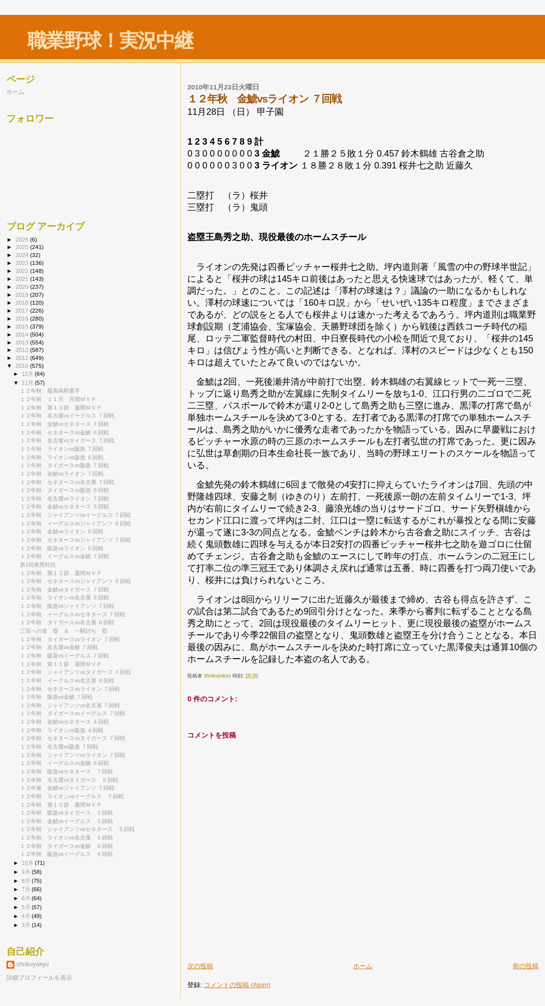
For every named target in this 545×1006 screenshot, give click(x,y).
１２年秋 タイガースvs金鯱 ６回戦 (66, 846)
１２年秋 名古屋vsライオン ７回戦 (64, 499)
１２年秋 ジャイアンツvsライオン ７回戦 (72, 755)
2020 (22, 286)
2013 (22, 342)
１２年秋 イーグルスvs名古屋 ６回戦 (67, 680)
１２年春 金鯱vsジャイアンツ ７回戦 (67, 788)
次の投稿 (200, 966)
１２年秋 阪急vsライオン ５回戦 (61, 548)
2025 (22, 247)
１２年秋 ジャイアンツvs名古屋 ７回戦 (70, 705)
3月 (27, 925)
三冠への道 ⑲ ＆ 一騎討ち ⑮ (63, 631)
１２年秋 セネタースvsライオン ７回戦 (70, 689)
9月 (27, 872)
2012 (22, 349)
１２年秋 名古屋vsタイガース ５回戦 (69, 780)
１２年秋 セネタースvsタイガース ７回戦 (72, 738)
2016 (22, 318)
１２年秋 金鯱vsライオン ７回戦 (61, 474)
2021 (22, 278)
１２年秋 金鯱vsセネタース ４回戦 (64, 722)
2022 (22, 270)
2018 (22, 302)
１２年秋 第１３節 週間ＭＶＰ (61, 408)
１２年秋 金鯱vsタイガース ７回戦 (64, 589)
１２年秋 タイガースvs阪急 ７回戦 (64, 465)
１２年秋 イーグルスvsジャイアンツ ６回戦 (75, 523)
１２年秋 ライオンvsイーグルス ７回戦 (72, 796)
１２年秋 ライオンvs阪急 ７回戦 (61, 449)
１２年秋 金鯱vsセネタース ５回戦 (64, 506)
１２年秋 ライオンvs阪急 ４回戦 (61, 730)
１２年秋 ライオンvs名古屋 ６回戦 (64, 597)
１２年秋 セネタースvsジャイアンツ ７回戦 (75, 540)
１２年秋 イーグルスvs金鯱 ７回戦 (64, 556)
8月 (27, 881)
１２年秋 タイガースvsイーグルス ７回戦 (72, 713)
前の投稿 (526, 966)
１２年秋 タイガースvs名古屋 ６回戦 (67, 622)
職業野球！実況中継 (110, 40)
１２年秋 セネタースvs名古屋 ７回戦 (67, 482)
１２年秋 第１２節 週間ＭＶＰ (61, 573)
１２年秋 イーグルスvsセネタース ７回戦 (72, 614)
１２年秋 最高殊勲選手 (50, 391)
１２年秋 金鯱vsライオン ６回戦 (61, 531)
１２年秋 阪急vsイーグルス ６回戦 (66, 854)
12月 (28, 374)
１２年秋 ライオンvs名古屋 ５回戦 (66, 837)
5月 (27, 907)
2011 (22, 357)
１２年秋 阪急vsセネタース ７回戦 (66, 771)
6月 (27, 898)
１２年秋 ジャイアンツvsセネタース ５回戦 (77, 829)
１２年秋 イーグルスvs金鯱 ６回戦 (64, 763)
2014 (22, 334)
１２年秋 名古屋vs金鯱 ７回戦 (59, 647)
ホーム (363, 966)
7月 (27, 889)
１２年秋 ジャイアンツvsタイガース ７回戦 (75, 672)
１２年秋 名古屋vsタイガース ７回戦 (67, 440)
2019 (22, 294)
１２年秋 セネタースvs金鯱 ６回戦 (64, 432)
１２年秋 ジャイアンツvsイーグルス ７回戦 (75, 515)
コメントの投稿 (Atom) (237, 985)
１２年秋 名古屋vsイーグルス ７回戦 (67, 416)
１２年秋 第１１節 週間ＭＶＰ (61, 664)
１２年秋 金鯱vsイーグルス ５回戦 (66, 821)
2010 (22, 365)
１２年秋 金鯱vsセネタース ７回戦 (64, 424)
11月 (28, 383)
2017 (22, 310)
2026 (22, 239)
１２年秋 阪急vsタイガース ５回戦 (66, 813)
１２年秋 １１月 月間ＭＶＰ (58, 399)
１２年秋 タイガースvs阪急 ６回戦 (64, 490)
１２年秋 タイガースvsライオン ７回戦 (70, 639)
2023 (22, 262)
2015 (22, 326)
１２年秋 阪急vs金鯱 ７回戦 (56, 697)
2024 (22, 255)
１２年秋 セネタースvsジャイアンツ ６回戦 (75, 581)
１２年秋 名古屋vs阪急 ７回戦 (59, 747)
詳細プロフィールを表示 (39, 977)
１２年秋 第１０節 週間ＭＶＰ (61, 805)
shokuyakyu (32, 964)
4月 (27, 916)
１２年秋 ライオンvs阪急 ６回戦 (61, 457)
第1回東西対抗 (38, 565)
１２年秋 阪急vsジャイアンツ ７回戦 (67, 606)
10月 (28, 863)
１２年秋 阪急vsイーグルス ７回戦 (64, 656)
